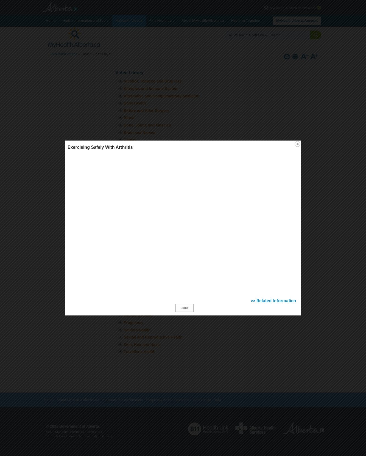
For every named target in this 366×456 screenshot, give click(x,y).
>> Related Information (273, 292)
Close (184, 299)
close (297, 135)
